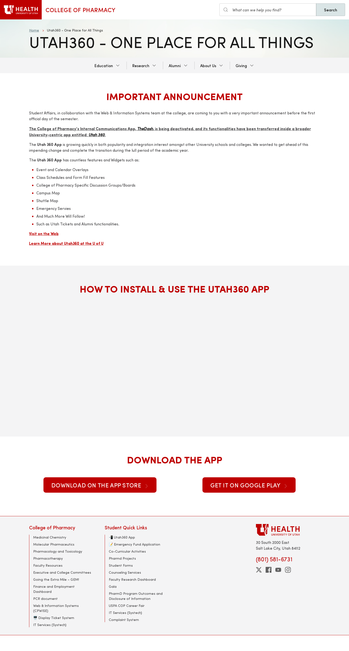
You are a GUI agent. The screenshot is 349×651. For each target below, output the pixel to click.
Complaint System (124, 619)
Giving (241, 65)
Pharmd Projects (122, 558)
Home (34, 30)
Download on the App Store (99, 485)
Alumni (175, 65)
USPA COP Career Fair (126, 605)
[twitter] (259, 570)
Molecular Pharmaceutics (53, 544)
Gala (113, 586)
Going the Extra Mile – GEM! (56, 579)
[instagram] (288, 570)
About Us (208, 65)
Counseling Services (125, 572)
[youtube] (278, 570)
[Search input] (267, 9)
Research (140, 65)
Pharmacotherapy (48, 558)
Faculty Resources (48, 565)
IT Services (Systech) (49, 624)
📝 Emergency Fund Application (134, 544)
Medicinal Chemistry (49, 537)
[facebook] (268, 570)
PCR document (45, 598)
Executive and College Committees (62, 572)
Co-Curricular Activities (127, 551)
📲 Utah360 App (122, 537)
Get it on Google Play (249, 485)
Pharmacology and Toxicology (57, 551)
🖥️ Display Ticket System (53, 617)
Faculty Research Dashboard (132, 579)
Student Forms (121, 565)
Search (330, 9)
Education (104, 65)
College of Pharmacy (80, 10)
